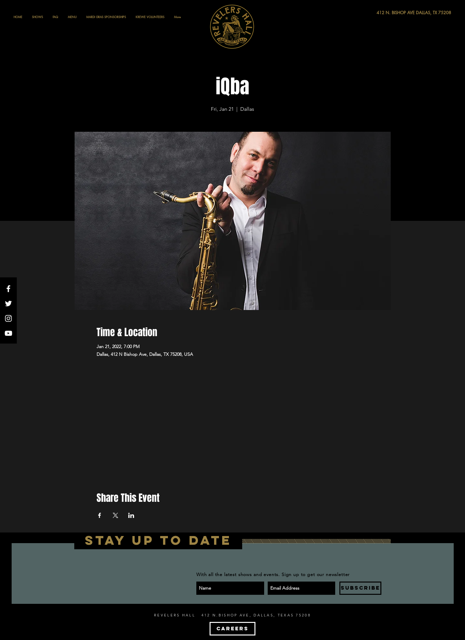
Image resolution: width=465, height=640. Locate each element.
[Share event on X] (115, 515)
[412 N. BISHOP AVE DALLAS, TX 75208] (390, 13)
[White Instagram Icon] (8, 318)
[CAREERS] (232, 628)
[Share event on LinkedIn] (131, 515)
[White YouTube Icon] (8, 333)
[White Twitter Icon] (8, 303)
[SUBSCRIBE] (360, 588)
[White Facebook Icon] (8, 288)
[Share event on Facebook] (100, 515)
